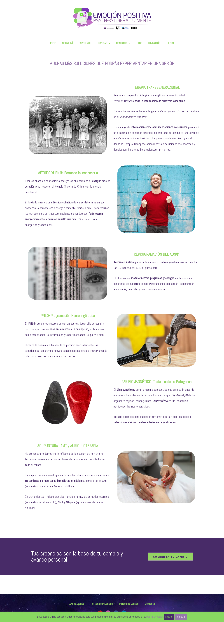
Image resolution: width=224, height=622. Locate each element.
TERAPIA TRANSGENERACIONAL (156, 87)
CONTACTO (123, 43)
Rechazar (181, 616)
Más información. (155, 616)
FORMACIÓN (154, 43)
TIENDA (170, 43)
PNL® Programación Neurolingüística (68, 315)
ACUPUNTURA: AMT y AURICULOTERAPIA (67, 445)
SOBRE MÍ (67, 43)
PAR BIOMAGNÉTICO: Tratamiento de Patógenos (156, 381)
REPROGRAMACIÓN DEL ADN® (156, 254)
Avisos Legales (76, 603)
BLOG (139, 43)
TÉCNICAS (103, 43)
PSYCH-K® (85, 43)
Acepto (169, 616)
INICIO (53, 43)
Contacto (150, 603)
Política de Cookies (128, 603)
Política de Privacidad (102, 603)
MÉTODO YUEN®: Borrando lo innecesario (67, 173)
